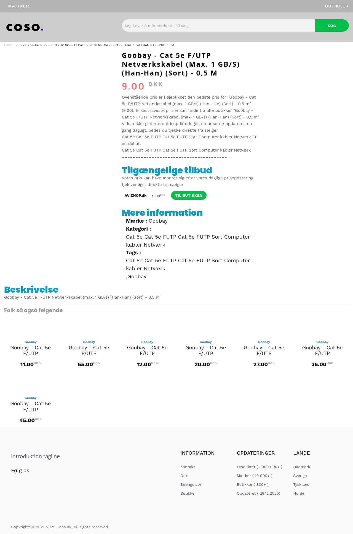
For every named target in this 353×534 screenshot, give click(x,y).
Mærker (18, 6)
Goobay (158, 221)
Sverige (300, 475)
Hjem (8, 45)
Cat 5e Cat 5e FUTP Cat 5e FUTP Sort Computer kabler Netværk (186, 136)
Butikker (337, 6)
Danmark (301, 467)
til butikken (188, 195)
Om (183, 475)
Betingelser (190, 484)
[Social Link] (15, 482)
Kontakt (187, 467)
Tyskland (301, 484)
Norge (298, 493)
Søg (332, 25)
